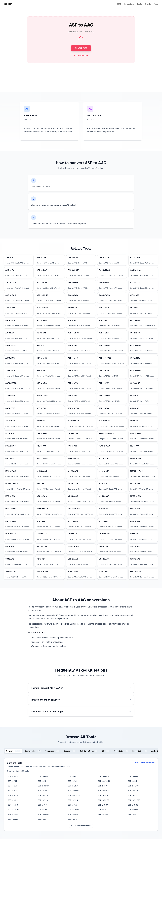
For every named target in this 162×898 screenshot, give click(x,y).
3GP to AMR (133, 776)
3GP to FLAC (133, 786)
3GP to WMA (73, 814)
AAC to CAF (73, 819)
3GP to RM (42, 810)
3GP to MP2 (13, 800)
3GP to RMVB (73, 810)
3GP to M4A (133, 790)
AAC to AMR (13, 819)
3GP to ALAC (103, 776)
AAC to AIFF (103, 814)
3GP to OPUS (13, 810)
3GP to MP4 (73, 800)
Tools (139, 4)
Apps (156, 4)
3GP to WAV (13, 814)
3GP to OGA (103, 805)
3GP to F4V (102, 786)
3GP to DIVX (73, 786)
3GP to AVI (132, 781)
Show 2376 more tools (81, 826)
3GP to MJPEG (74, 795)
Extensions (129, 4)
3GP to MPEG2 (134, 800)
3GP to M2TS (103, 790)
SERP (119, 4)
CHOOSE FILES (81, 48)
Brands (148, 4)
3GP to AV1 (72, 781)
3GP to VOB (133, 810)
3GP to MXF (72, 805)
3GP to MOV (133, 795)
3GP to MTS (43, 805)
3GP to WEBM (43, 814)
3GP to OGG (133, 805)
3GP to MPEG (103, 800)
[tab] (13, 751)
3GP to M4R (13, 795)
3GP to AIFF (73, 776)
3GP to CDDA (43, 786)
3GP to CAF (12, 786)
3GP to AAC (43, 776)
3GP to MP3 (43, 800)
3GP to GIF (42, 790)
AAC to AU (42, 819)
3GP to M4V (43, 795)
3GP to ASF (12, 781)
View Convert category (145, 762)
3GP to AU (42, 781)
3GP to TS (102, 810)
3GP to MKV (103, 795)
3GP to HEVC (73, 790)
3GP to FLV (12, 790)
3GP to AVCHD (104, 781)
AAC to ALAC (133, 814)
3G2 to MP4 (13, 776)
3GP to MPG (13, 805)
